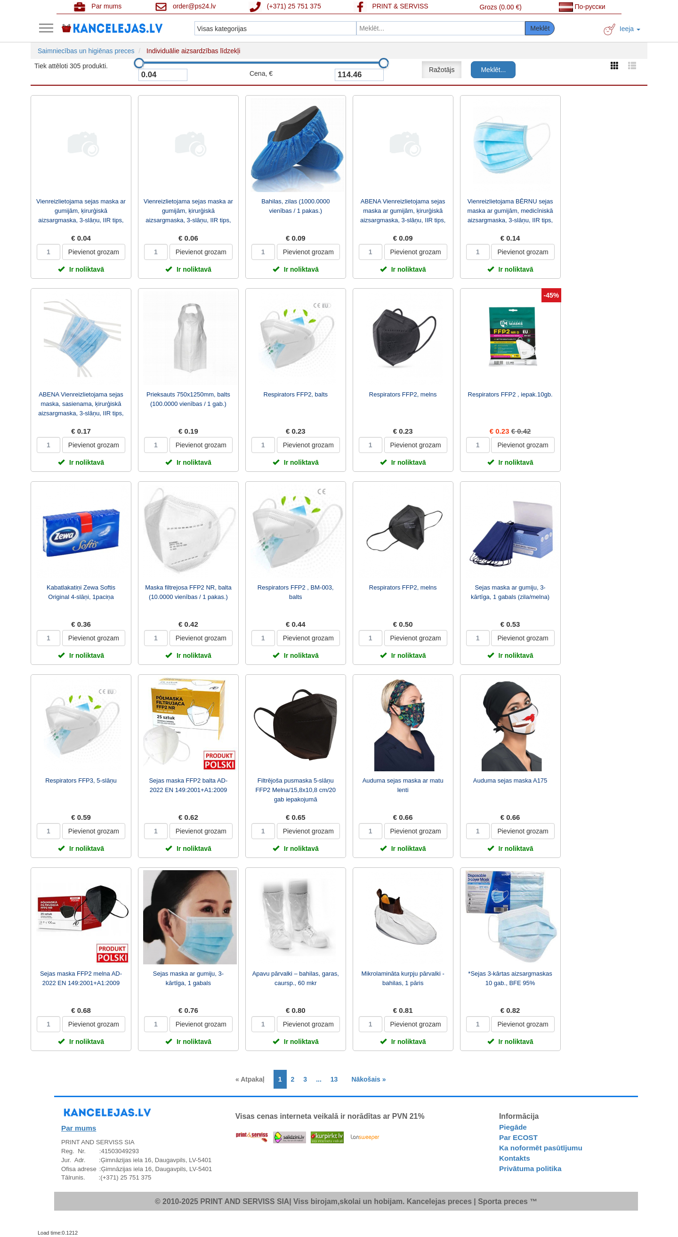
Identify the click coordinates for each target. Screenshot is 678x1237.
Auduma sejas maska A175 (510, 780)
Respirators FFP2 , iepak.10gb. (510, 394)
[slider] (139, 63)
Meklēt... (493, 69)
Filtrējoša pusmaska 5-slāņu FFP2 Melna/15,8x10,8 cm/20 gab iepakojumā (296, 790)
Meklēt (539, 28)
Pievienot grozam (93, 252)
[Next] (366, 1079)
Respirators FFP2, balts (296, 394)
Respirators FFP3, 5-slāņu (81, 780)
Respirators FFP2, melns (403, 394)
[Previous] (252, 1079)
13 (334, 1079)
